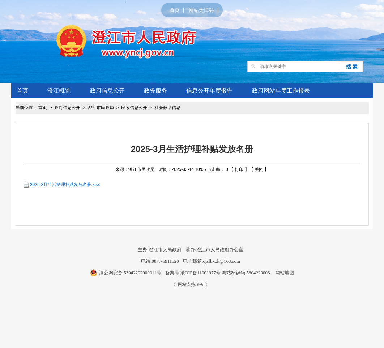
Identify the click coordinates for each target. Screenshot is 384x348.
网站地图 (284, 272)
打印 (239, 169)
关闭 (259, 169)
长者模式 (192, 24)
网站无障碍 (201, 10)
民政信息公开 (134, 107)
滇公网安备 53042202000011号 (130, 272)
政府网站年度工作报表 (281, 90)
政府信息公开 (107, 90)
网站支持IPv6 (191, 284)
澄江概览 (59, 90)
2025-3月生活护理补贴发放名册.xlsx (65, 184)
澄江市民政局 (101, 107)
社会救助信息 (167, 107)
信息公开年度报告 (209, 90)
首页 (175, 10)
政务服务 (155, 90)
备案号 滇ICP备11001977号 (193, 272)
